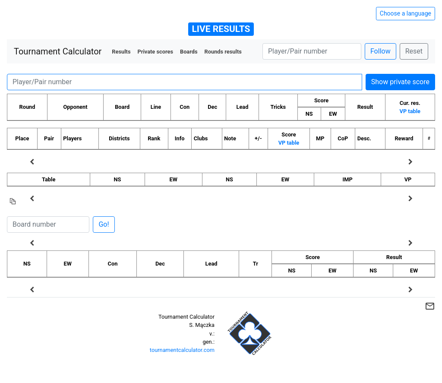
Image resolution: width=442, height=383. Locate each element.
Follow (380, 51)
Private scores (155, 51)
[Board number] (48, 224)
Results (121, 51)
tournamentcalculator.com (182, 350)
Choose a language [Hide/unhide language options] (405, 13)
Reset (414, 51)
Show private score (400, 82)
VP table (410, 111)
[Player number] (311, 51)
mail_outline (430, 306)
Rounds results (223, 51)
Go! (103, 224)
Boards (189, 51)
